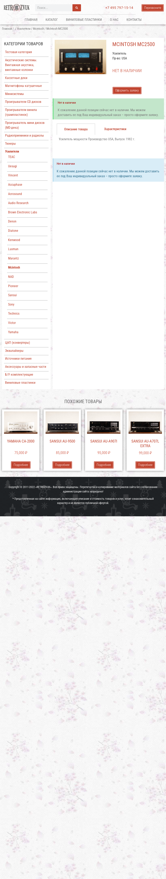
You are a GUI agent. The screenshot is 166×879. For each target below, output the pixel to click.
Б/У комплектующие (19, 374)
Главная (31, 20)
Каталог (52, 20)
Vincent (13, 175)
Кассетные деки (16, 78)
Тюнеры (10, 143)
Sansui (12, 295)
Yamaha (13, 332)
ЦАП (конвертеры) (17, 343)
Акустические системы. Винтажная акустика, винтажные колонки (21, 65)
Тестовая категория (18, 52)
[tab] (76, 129)
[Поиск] (76, 7)
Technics (13, 313)
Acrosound (15, 194)
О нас (114, 20)
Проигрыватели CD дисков (23, 102)
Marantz (13, 258)
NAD (11, 277)
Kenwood (14, 240)
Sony (11, 304)
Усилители (24, 29)
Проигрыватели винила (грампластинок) (21, 112)
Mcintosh (38, 29)
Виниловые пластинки (84, 20)
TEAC (11, 157)
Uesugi (12, 166)
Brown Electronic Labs (22, 212)
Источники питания (18, 358)
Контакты (134, 20)
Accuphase (15, 185)
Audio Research (18, 203)
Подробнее (21, 465)
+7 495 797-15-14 (119, 8)
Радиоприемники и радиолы (24, 135)
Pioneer (13, 286)
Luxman (13, 249)
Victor (12, 323)
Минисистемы (14, 94)
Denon (12, 221)
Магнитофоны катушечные (23, 86)
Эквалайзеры (14, 351)
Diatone (13, 231)
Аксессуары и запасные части (25, 367)
